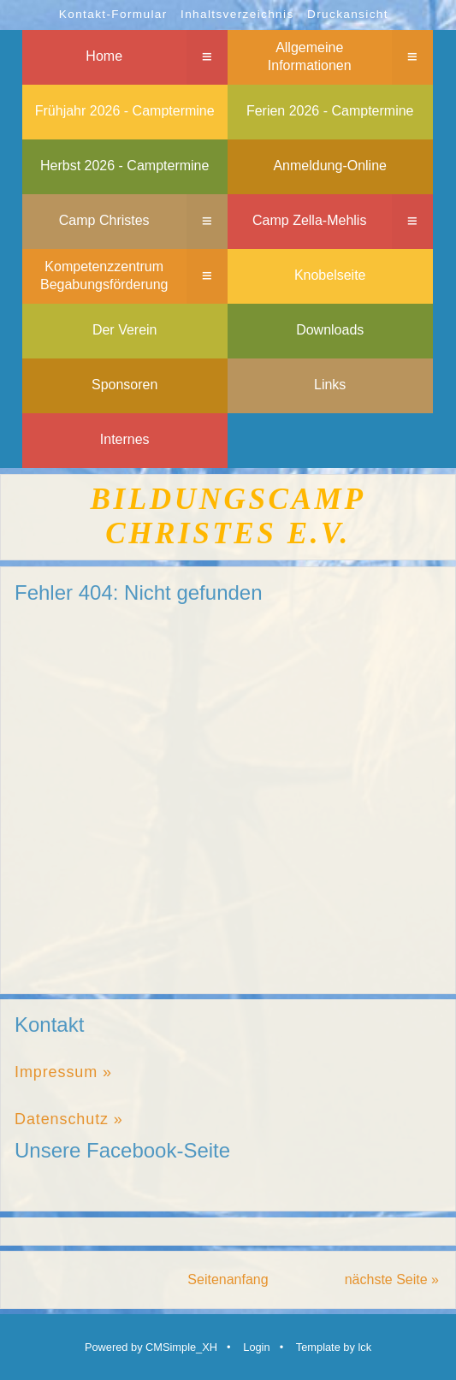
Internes (125, 439)
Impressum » (63, 1072)
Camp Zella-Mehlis (309, 220)
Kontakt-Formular (113, 14)
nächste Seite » (392, 1279)
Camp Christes (104, 220)
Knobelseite (330, 275)
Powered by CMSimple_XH (151, 1347)
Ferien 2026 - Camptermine (330, 111)
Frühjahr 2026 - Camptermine (125, 111)
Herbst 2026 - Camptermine (124, 165)
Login (256, 1347)
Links (330, 384)
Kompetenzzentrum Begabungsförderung (104, 275)
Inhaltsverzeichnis (237, 14)
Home (104, 56)
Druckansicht (347, 14)
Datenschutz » (69, 1119)
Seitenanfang (227, 1279)
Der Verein (124, 330)
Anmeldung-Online (330, 165)
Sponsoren (124, 384)
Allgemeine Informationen (310, 56)
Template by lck (333, 1347)
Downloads (330, 330)
